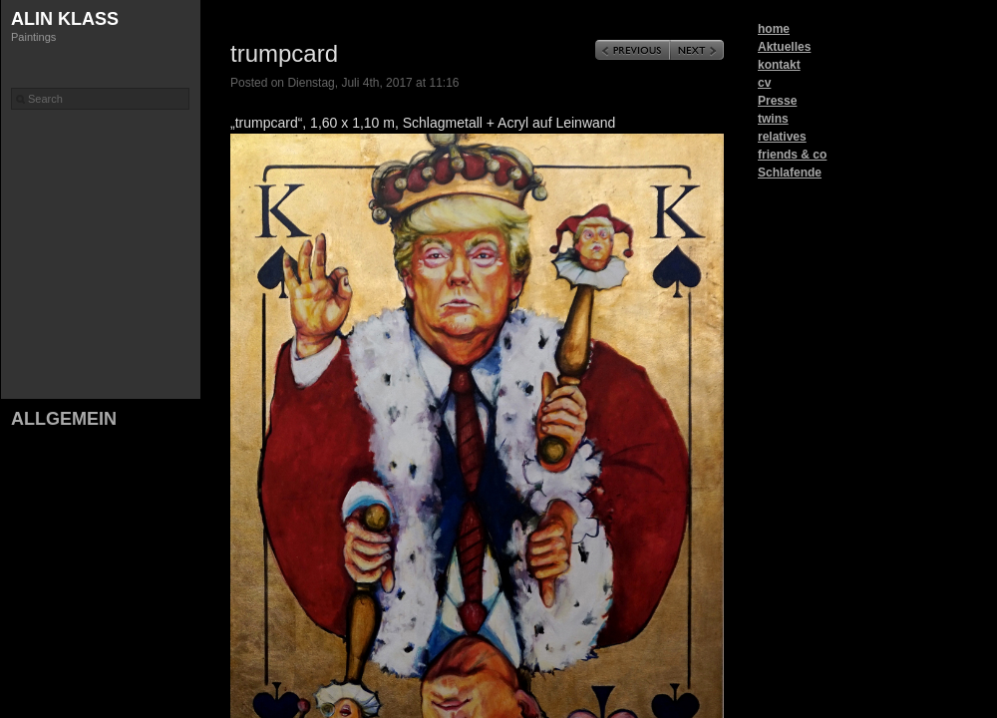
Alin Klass (65, 19)
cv (764, 83)
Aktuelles (784, 47)
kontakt (779, 65)
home (774, 29)
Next (697, 50)
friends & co (792, 155)
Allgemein (64, 419)
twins (773, 119)
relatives (782, 137)
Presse (777, 101)
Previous (632, 50)
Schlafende (790, 173)
